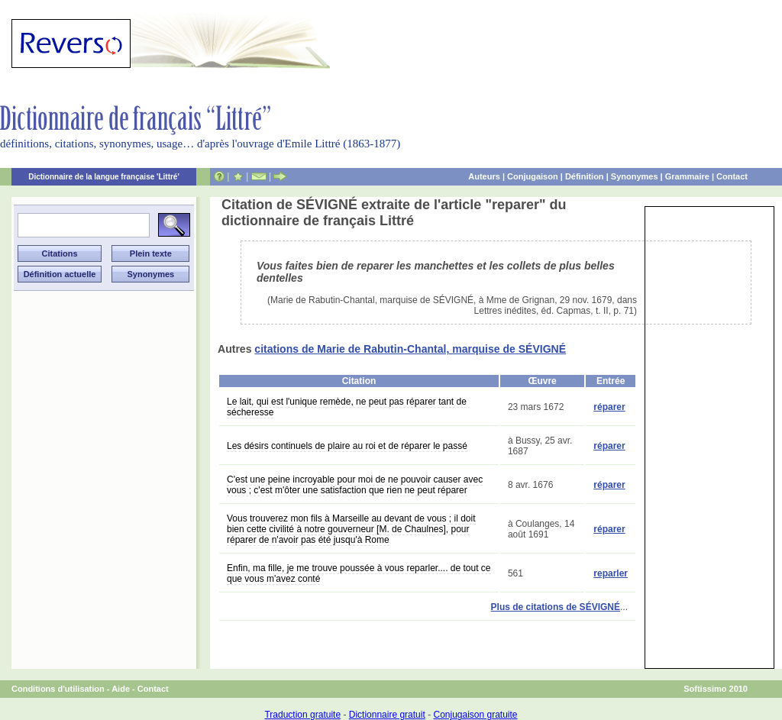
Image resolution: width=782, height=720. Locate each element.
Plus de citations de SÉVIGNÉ (555, 607)
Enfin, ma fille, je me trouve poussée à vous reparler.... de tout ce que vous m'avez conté (359, 573)
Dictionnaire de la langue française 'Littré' (103, 177)
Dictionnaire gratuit (387, 714)
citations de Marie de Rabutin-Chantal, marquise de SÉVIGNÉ (410, 349)
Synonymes (634, 176)
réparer (609, 407)
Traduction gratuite (302, 714)
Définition (584, 176)
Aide (120, 688)
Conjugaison (532, 176)
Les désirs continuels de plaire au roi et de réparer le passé (347, 446)
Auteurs (484, 176)
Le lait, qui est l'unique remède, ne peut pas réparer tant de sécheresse (347, 407)
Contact (732, 176)
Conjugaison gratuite (475, 714)
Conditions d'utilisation (58, 688)
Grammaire (687, 176)
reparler (610, 573)
